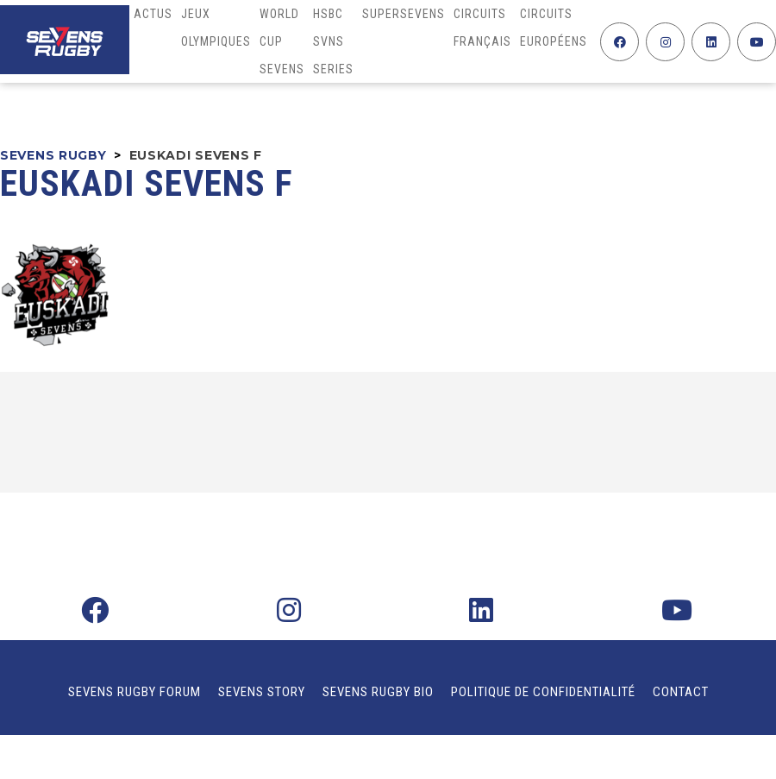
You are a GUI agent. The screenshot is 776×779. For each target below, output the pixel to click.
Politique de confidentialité (543, 692)
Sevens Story (261, 692)
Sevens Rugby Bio (378, 692)
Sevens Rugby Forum (134, 692)
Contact (681, 692)
